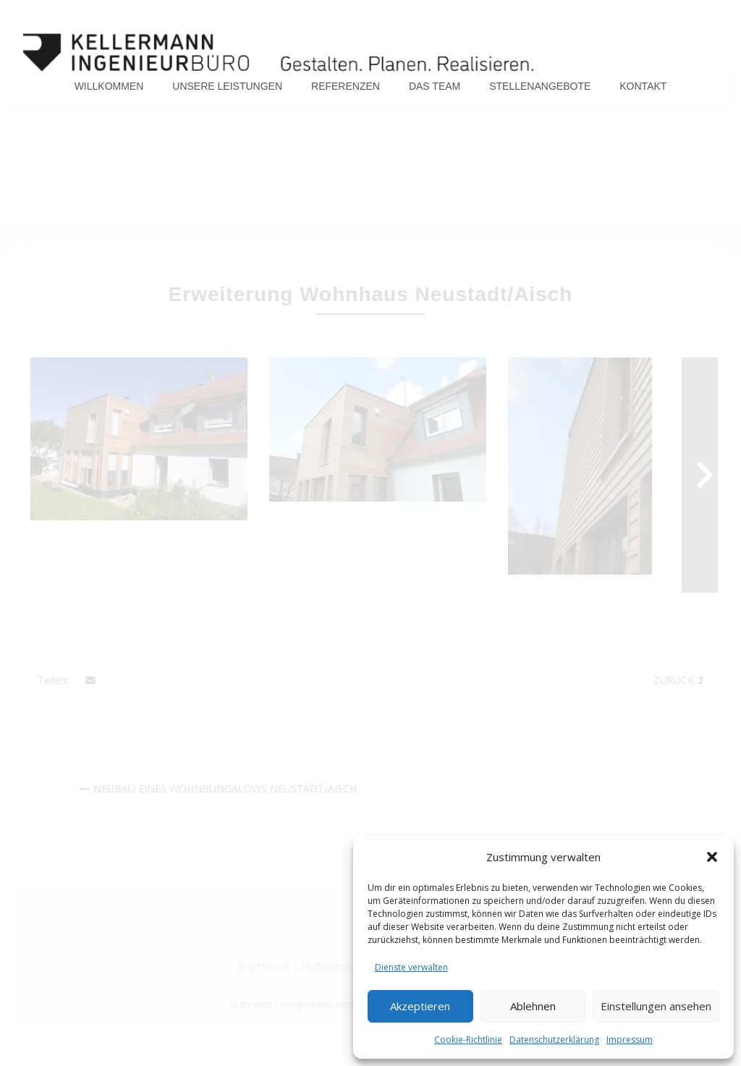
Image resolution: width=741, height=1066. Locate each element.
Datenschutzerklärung (554, 1039)
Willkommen (109, 90)
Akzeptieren (420, 1006)
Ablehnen (533, 1006)
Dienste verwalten (411, 967)
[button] (712, 857)
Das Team (434, 90)
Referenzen (345, 90)
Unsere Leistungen (227, 90)
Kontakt (642, 90)
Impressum (629, 1039)
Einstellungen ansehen (656, 1006)
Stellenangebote (539, 90)
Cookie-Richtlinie (468, 1039)
